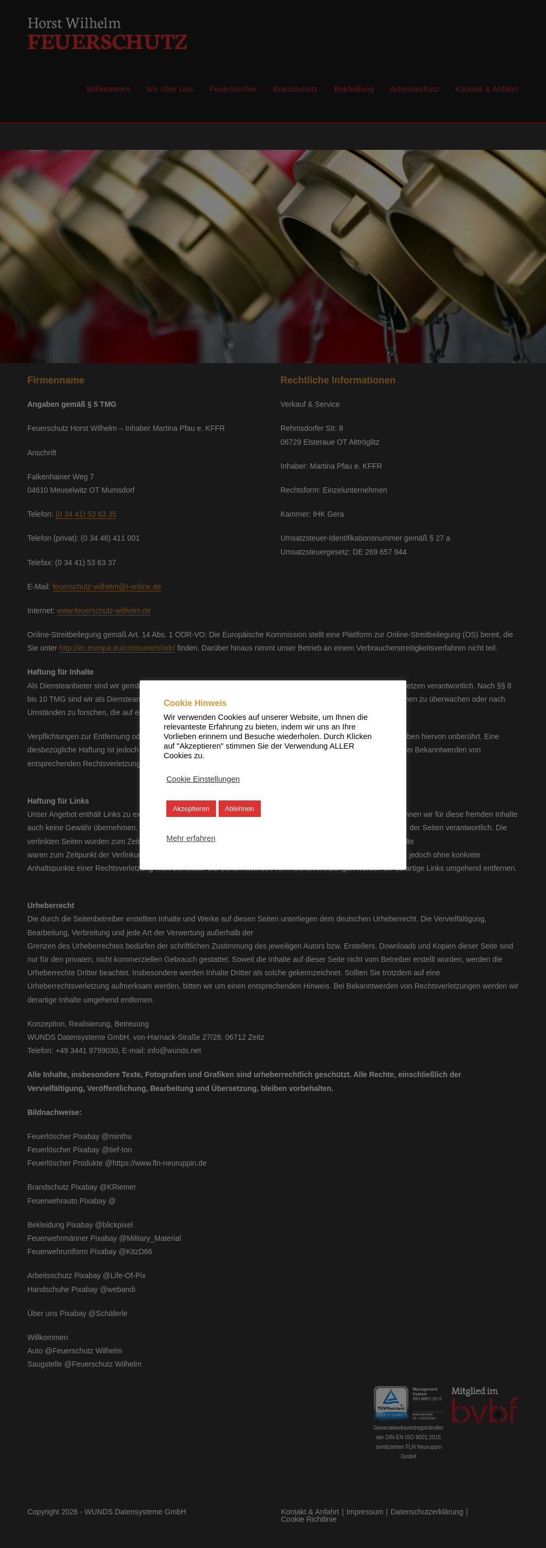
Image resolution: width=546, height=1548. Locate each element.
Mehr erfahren (190, 838)
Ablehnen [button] (239, 809)
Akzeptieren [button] (191, 809)
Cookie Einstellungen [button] (203, 779)
